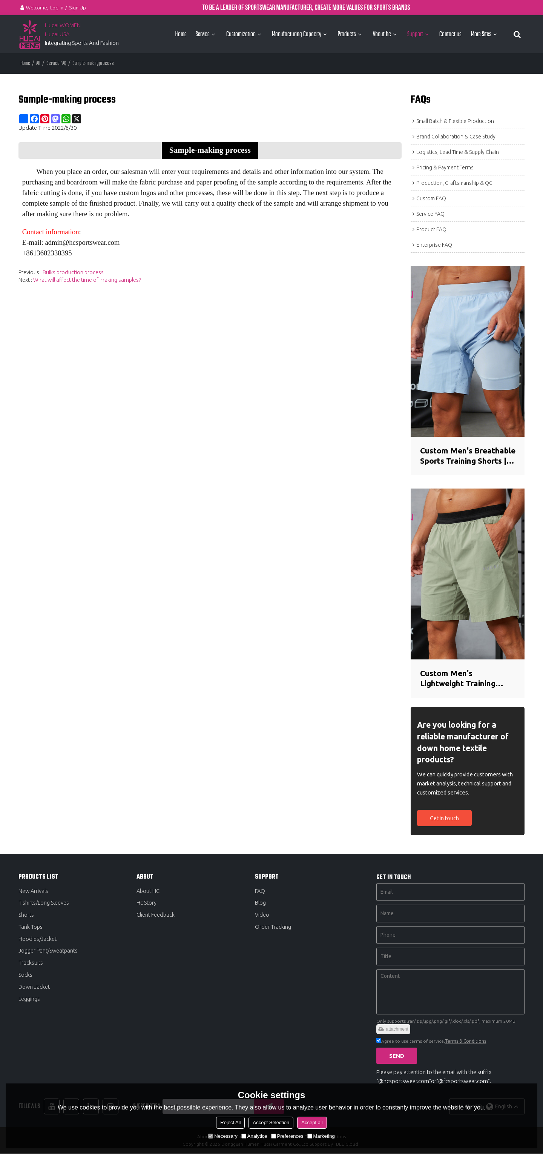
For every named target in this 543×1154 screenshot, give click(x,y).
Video (262, 915)
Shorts (26, 915)
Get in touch (444, 818)
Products (346, 34)
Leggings (29, 1000)
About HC (148, 891)
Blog (260, 903)
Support (415, 34)
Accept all (311, 1122)
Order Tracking (273, 927)
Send (397, 1056)
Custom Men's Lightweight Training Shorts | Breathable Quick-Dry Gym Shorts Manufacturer (461, 679)
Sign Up (77, 7)
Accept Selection (271, 1122)
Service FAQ (56, 63)
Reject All (230, 1122)
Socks (25, 976)
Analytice (254, 1136)
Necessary (222, 1136)
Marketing (321, 1136)
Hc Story (146, 903)
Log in (56, 7)
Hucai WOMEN (63, 25)
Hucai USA (57, 34)
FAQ (260, 891)
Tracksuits (30, 963)
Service (203, 34)
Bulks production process (73, 272)
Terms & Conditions (465, 1041)
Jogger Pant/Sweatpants (48, 951)
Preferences (287, 1136)
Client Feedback (156, 915)
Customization (241, 34)
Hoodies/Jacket (37, 939)
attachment (393, 1029)
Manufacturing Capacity (296, 34)
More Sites (481, 34)
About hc (382, 34)
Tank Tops (31, 927)
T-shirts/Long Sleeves (43, 903)
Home (181, 34)
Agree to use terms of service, (431, 1041)
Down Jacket (34, 988)
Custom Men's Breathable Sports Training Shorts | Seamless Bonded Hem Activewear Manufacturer (462, 456)
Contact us (450, 34)
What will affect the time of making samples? (87, 279)
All (38, 63)
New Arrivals (33, 891)
